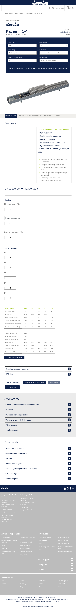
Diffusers (42, 550)
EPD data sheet (12, 387)
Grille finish (43, 50)
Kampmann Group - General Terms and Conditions (40, 597)
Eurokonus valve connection (50, 136)
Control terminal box (47, 139)
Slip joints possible (47, 142)
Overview (20, 115)
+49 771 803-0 (24, 508)
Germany (23, 584)
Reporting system (27, 601)
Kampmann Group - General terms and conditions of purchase (24, 599)
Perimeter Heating (63, 544)
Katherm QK (29, 13)
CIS (40, 587)
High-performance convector (51, 146)
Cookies (17, 601)
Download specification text (36, 382)
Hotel (3, 545)
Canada (4, 584)
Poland (41, 584)
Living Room (23, 555)
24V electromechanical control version (54, 130)
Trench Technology (19, 13)
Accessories (47, 115)
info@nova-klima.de (26, 510)
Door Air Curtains (63, 540)
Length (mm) (43, 42)
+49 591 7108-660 (7, 510)
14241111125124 (10, 115)
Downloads (56, 115)
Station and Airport (25, 545)
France (60, 587)
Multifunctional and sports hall (27, 538)
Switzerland (42, 581)
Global (3, 581)
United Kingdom (63, 581)
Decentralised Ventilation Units (65, 548)
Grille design (12, 50)
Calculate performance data (34, 115)
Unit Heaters (43, 540)
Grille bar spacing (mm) (15, 57)
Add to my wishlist (13, 382)
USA (3, 587)
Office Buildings (6, 537)
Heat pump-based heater (47, 547)
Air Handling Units (63, 537)
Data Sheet (56, 382)
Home (6, 13)
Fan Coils (42, 544)
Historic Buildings (25, 549)
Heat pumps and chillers (65, 552)
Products (11, 13)
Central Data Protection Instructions (56, 599)
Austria (22, 581)
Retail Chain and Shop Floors (8, 552)
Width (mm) (11, 42)
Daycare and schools (26, 542)
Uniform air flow (46, 133)
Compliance (57, 601)
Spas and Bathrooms (26, 552)
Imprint (20, 597)
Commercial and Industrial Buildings (9, 541)
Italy (21, 587)
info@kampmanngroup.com (9, 512)
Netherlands (61, 584)
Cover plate (60, 142)
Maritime (4, 549)
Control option (44, 57)
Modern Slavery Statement (43, 601)
